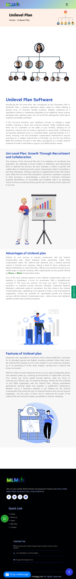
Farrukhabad (19, 447)
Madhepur (13, 451)
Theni (75, 465)
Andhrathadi (8, 451)
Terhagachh (37, 451)
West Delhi (6, 460)
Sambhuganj (8, 454)
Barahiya (56, 450)
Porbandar (18, 459)
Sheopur (45, 458)
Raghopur (27, 457)
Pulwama (27, 467)
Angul (43, 467)
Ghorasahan (64, 452)
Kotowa (33, 452)
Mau (6, 449)
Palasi (50, 451)
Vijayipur (52, 455)
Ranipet (65, 465)
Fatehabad (53, 460)
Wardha (68, 456)
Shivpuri (47, 458)
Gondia (17, 456)
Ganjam (64, 467)
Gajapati (62, 467)
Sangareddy (38, 464)
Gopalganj (27, 455)
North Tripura (64, 466)
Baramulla (6, 467)
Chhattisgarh (19, 468)
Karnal (66, 460)
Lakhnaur (11, 451)
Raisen (27, 458)
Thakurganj (40, 451)
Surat (28, 459)
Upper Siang (61, 461)
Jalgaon (21, 456)
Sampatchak (74, 449)
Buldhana (8, 456)
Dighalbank (29, 451)
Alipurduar (41, 459)
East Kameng (13, 461)
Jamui (3, 450)
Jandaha (14, 457)
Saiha (2, 466)
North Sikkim (50, 466)
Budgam (8, 467)
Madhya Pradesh (7, 468)
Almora (8, 460)
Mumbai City (29, 456)
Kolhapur (25, 456)
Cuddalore (23, 465)
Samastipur (75, 447)
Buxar (16, 447)
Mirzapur (10, 449)
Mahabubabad (4, 464)
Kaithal (64, 460)
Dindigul (28, 465)
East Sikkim (47, 466)
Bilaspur (57, 463)
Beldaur (6, 452)
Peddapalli (29, 464)
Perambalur (55, 465)
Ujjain (55, 458)
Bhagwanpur (33, 450)
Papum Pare (51, 461)
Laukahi (24, 451)
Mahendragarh (71, 460)
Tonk (0, 463)
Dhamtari (65, 463)
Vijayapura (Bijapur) (7, 465)
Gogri (4, 452)
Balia (20, 454)
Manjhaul (24, 454)
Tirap (59, 461)
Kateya (41, 455)
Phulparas (16, 451)
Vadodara (37, 459)
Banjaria (27, 452)
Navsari (9, 459)
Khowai (62, 466)
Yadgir (10, 465)
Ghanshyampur (10, 455)
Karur (40, 465)
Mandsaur (16, 458)
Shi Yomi (54, 461)
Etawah (8, 448)
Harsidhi (13, 452)
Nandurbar (40, 456)
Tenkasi (71, 465)
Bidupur (4, 457)
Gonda (36, 447)
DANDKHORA (73, 450)
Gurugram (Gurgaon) (57, 460)
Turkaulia (37, 452)
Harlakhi (1, 451)
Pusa (61, 455)
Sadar (68, 452)
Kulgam (21, 467)
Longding (31, 461)
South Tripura (69, 466)
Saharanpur (28, 449)
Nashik (42, 456)
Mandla (13, 458)
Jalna (23, 456)
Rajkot (21, 459)
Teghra (22, 454)
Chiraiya (62, 452)
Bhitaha (71, 458)
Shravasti (48, 449)
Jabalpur (3, 458)
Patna (65, 447)
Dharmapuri (26, 465)
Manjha (32, 455)
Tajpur (53, 455)
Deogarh (58, 467)
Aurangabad (5, 447)
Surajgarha (67, 450)
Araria (2, 447)
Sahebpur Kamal (31, 454)
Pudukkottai (58, 465)
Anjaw (5, 461)
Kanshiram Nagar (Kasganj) (54, 448)
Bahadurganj (26, 451)
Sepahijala (67, 466)
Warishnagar (63, 455)
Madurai (45, 465)
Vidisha (59, 458)
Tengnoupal (37, 463)
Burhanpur (53, 457)
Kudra (44, 450)
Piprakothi (31, 452)
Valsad (39, 459)
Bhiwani (45, 460)
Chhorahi (42, 454)
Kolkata (73, 459)
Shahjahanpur (39, 449)
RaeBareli (24, 449)
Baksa (73, 461)
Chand (38, 450)
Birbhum (46, 459)
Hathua (39, 455)
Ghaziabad (32, 447)
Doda (10, 467)
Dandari (28, 454)
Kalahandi (75, 467)
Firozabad (24, 447)
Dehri (15, 448)
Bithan (72, 455)
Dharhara (75, 452)
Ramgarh (48, 450)
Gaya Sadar (57, 454)
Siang (55, 461)
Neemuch (23, 458)
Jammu (15, 467)
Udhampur (41, 467)
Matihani (13, 454)
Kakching (21, 463)
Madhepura (49, 447)
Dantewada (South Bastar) (61, 463)
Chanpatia (75, 458)
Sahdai (74, 456)
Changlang (7, 461)
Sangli (57, 456)
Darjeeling (59, 459)
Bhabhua (31, 450)
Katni (6, 458)
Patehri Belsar (22, 457)
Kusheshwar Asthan (14, 455)
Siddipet (41, 464)
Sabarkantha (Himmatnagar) (25, 459)
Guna (68, 457)
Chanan (61, 450)
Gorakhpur (39, 447)
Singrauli (51, 458)
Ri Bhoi (20, 466)
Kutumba (75, 451)
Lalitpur (70, 448)
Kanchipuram (35, 465)
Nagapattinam (48, 465)
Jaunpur (40, 448)
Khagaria (41, 447)
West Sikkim (56, 466)
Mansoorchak (54, 454)
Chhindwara (58, 457)
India (0, 447)
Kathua (16, 467)
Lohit (29, 461)
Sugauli (35, 452)
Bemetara (53, 463)
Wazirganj (62, 454)
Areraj (15, 452)
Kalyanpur (25, 452)
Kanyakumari (38, 465)
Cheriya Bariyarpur (39, 454)
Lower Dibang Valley (35, 461)
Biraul (2, 455)
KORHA (75, 450)
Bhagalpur (13, 447)
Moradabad (13, 449)
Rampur (25, 449)
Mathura (5, 449)
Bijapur (55, 463)
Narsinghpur (20, 458)
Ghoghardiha (18, 451)
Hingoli (19, 456)
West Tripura (74, 466)
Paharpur (17, 452)
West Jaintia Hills (40, 466)
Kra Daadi (21, 461)
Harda (71, 457)
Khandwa (9, 458)
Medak (13, 464)
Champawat (15, 460)
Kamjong (23, 463)
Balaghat (44, 457)
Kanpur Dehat (46, 448)
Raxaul (50, 452)
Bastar (51, 463)
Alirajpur (36, 457)
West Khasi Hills (44, 466)
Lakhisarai (46, 447)
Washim (70, 456)
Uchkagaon (49, 455)
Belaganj (60, 454)
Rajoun (6, 454)
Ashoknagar (41, 457)
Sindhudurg (61, 456)
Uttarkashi (41, 460)
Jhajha (15, 450)
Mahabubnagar (8, 464)
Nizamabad (26, 464)
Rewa (32, 458)
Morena (18, 458)
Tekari (75, 454)
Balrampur (49, 463)
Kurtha (63, 451)
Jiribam (18, 463)
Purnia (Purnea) (67, 447)
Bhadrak (51, 467)
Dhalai (58, 466)
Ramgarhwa (52, 452)
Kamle (19, 461)
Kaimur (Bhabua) (26, 450)
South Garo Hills (23, 466)
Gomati (60, 466)
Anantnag (1, 467)
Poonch (25, 467)
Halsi (59, 450)
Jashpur (75, 463)
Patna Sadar (71, 449)
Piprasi (63, 458)
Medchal (16, 464)
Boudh (53, 467)
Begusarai (10, 447)
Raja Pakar (29, 457)
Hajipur (22, 448)
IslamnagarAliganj (22, 450)
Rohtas (70, 447)
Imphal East (13, 463)
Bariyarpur (73, 452)
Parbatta (8, 452)
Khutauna (22, 451)
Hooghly (61, 459)
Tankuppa (70, 454)
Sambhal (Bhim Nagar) (32, 449)
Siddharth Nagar (51, 449)
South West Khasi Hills (32, 466)
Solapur (64, 456)
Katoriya (4, 454)
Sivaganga (69, 465)
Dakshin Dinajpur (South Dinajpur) (53, 459)
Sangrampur (11, 452)
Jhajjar (61, 460)
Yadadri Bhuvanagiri (60, 464)
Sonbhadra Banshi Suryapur (67, 451)
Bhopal (50, 457)
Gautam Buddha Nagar (28, 447)
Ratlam (30, 458)
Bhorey (38, 455)
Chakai (9, 450)
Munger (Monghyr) (55, 447)
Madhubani (51, 447)
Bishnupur (5, 463)
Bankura (44, 459)
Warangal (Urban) (56, 464)
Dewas (63, 457)
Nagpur (36, 456)
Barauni (11, 454)
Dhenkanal (60, 467)
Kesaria (22, 452)
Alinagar (1, 455)
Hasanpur (71, 455)
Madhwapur (3, 451)
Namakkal (51, 465)
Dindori (66, 457)
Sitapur (54, 449)
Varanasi (63, 449)
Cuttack (55, 467)
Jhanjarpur (6, 451)
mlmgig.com (38, 576)
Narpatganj (55, 451)
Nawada (63, 447)
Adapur (55, 452)
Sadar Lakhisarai (53, 450)
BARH (67, 449)
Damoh (60, 457)
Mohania (46, 450)
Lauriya (73, 458)
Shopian (37, 467)
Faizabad (10, 448)
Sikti (48, 451)
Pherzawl (30, 463)
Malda (75, 459)
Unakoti (72, 466)
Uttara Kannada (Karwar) (2, 465)
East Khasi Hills (14, 466)
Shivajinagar (74, 455)
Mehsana (1, 459)
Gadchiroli (15, 456)
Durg (66, 463)
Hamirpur (29, 448)
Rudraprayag (30, 460)
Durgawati (42, 450)
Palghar (47, 456)
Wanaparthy (49, 464)
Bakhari (26, 454)
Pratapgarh (21, 449)
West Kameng (68, 461)
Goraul (10, 457)
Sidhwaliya (36, 455)
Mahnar (18, 457)
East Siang (17, 461)
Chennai (17, 465)
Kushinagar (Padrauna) (62, 448)
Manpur (64, 454)
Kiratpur (7, 455)
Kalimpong (71, 459)
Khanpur (57, 455)
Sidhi (49, 458)
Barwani (45, 457)
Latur (27, 456)
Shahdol (41, 458)
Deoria (5, 448)
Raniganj (47, 451)
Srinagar (39, 467)
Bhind (49, 457)
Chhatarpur (55, 457)
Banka (8, 447)
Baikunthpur (22, 455)
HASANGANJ (70, 450)
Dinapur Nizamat (18, 448)
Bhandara (6, 456)
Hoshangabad (74, 457)
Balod (44, 463)
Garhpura (34, 454)
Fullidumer (1, 454)
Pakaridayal (48, 452)
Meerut (8, 449)
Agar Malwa (34, 457)
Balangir (45, 467)
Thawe (33, 455)
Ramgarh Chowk (64, 450)
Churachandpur (9, 463)
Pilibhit (19, 449)
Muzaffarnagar (16, 449)
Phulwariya (47, 455)
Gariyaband (69, 463)
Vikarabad (46, 464)
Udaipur (2, 463)
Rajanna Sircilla (32, 464)
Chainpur (36, 450)
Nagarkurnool (18, 464)
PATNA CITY (69, 449)
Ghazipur (35, 447)
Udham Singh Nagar (37, 460)
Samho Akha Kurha (18, 454)
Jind (63, 460)
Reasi (32, 467)
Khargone (11, 458)
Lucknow (72, 448)
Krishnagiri (43, 465)
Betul (47, 457)
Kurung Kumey (23, 461)
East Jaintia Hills (10, 466)
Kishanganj (43, 447)
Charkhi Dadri (47, 460)
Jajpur (69, 467)
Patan (16, 459)
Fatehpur (22, 447)
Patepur (25, 457)
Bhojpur (15, 447)
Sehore (37, 458)
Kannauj (44, 448)
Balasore (47, 467)
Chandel (7, 463)
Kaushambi (58, 448)
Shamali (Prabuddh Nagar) (44, 449)
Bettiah (3, 448)
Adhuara (29, 450)
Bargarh (49, 467)
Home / (12, 20)
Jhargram (68, 459)
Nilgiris (53, 465)
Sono (11, 450)
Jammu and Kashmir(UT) (23, 468)
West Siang (71, 461)
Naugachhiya (1, 450)
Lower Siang (39, 461)
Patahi (43, 452)
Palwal (75, 460)
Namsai (45, 461)
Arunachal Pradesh (16, 468)
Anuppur (38, 457)
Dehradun (18, 460)
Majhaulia (69, 458)
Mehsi (20, 452)
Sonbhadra (57, 449)
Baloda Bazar (46, 463)
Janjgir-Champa (72, 463)
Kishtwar (18, 467)
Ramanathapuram (62, 465)
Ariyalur (12, 465)
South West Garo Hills (27, 466)
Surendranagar (31, 459)
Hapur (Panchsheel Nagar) (32, 448)
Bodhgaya (67, 454)
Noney (28, 463)
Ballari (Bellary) (67, 464)
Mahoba (1, 449)
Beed (3, 456)
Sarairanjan (59, 455)
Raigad (53, 456)
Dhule (12, 456)
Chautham (1, 452)
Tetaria (42, 452)
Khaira (7, 450)
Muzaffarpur (59, 447)
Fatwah (65, 449)
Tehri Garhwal (34, 460)
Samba (34, 467)
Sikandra (6, 450)
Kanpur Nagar (49, 448)
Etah (6, 448)
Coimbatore (20, 465)
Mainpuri (3, 449)
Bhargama (58, 451)
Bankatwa (60, 452)
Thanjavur (73, 465)
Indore (1, 458)
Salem (66, 465)
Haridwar (20, 460)
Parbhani (50, 456)
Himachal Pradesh (11, 468)
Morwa (55, 455)
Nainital (22, 460)
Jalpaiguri (66, 459)
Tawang (57, 461)
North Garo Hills (17, 466)
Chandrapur (10, 456)
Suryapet (44, 464)
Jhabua (5, 458)
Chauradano (57, 452)
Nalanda (61, 447)
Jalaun (38, 448)
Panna (25, 458)
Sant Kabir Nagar (36, 449)
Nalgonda (21, 464)
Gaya (20, 448)
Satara (59, 456)
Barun (70, 451)
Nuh (73, 460)
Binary (23, 274)
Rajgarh (29, 458)
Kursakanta (44, 451)
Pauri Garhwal (24, 460)
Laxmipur (13, 450)
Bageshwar (11, 460)
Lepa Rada (27, 461)
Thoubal (40, 463)
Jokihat (42, 451)
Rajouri (29, 467)
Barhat (16, 450)
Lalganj (16, 457)
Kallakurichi (32, 465)
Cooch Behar (48, 459)
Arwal (3, 447)
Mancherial (11, 464)
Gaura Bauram (5, 455)
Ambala (43, 460)
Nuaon (50, 450)
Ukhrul (42, 463)
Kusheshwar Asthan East (18, 455)
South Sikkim (53, 466)
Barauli (25, 455)
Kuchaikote (30, 455)
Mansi (3, 452)
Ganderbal (12, 467)
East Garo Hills (6, 466)
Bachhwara (48, 454)
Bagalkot (64, 464)
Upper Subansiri (64, 461)
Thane (66, 456)
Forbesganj (52, 451)
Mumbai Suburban (33, 456)
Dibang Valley (10, 461)
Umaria (57, 458)
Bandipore (3, 467)
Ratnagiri (55, 456)
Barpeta (75, 461)
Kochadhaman (32, 451)
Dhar (64, 457)
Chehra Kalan (6, 457)
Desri (8, 457)
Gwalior (70, 457)
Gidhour (19, 450)
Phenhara (46, 452)
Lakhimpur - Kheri (67, 448)
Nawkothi (36, 454)
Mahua (20, 457)
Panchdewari (44, 455)
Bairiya (66, 458)
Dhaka (67, 452)
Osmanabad (45, 456)
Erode (30, 465)
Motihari (29, 452)
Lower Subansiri (42, 461)
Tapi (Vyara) (34, 459)
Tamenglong (34, 463)
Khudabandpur (45, 454)
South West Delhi (3, 460)
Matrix (27, 274)
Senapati (32, 463)
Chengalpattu (15, 465)
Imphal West (16, 463)
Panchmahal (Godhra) (13, 459)
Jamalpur (24, 448)
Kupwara (23, 467)
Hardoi (36, 448)
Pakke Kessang (48, 461)
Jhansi (42, 448)
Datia (61, 457)
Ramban (31, 467)
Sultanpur (59, 449)
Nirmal (24, 464)
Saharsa (72, 447)
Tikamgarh (53, 458)
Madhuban (40, 452)
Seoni (39, 458)
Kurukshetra (68, 460)
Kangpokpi (25, 463)
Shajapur (43, 458)
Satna (35, 458)
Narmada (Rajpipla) (6, 459)
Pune (51, 456)
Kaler (59, 451)
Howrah (63, 459)
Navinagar (73, 451)
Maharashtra (4, 468)
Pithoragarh (28, 460)
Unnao (61, 449)
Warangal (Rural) (52, 464)
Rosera (68, 455)
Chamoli (13, 460)
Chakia (19, 452)
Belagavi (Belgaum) (71, 464)
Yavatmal (72, 456)
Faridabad (50, 460)
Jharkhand (1, 468)
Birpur (14, 454)
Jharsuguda (72, 467)
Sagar (34, 458)
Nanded (38, 456)
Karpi (61, 451)
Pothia (35, 451)
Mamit (0, 466)
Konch (73, 454)
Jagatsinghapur (67, 467)
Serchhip (4, 466)
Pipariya (58, 450)
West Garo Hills (36, 466)
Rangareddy (35, 464)
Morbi (3, 459)
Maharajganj (74, 448)
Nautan (64, 458)
